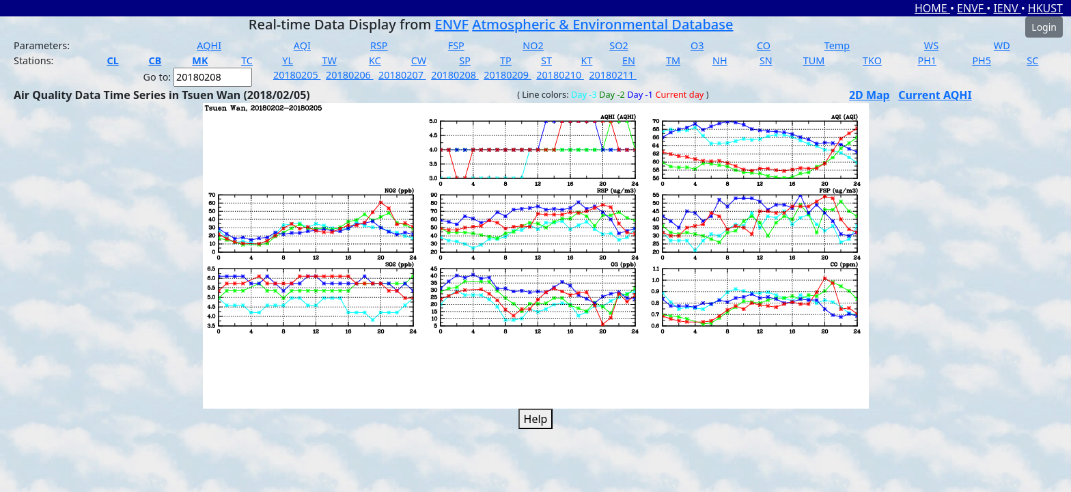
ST (546, 60)
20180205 (297, 74)
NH (719, 60)
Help (536, 418)
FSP (456, 45)
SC (1032, 60)
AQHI (209, 45)
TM (673, 60)
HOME (932, 8)
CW (418, 60)
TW (329, 60)
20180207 (402, 74)
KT (587, 60)
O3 (697, 45)
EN (628, 60)
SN (766, 60)
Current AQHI (935, 94)
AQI (302, 45)
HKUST (1045, 8)
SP (465, 60)
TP (506, 60)
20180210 (560, 74)
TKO (872, 60)
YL (287, 60)
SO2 (618, 45)
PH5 (981, 60)
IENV (1006, 8)
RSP (379, 45)
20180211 (613, 74)
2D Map (869, 94)
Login (1044, 26)
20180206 (350, 74)
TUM (814, 60)
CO (763, 45)
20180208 (455, 74)
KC (375, 60)
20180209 (507, 74)
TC (247, 60)
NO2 (533, 45)
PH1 (926, 60)
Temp (837, 45)
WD (1002, 45)
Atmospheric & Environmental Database (602, 24)
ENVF (971, 8)
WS (931, 45)
